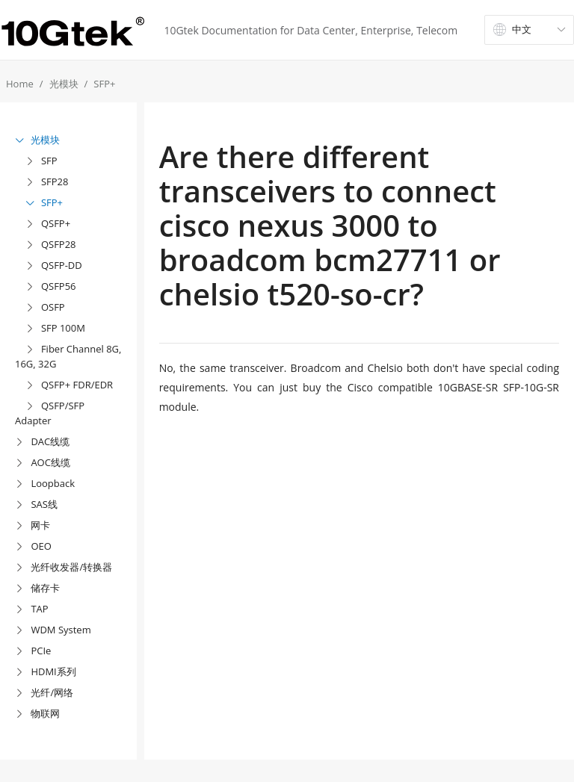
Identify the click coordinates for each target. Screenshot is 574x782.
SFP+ (104, 83)
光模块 (63, 83)
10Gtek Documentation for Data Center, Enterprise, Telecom (310, 30)
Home (20, 83)
